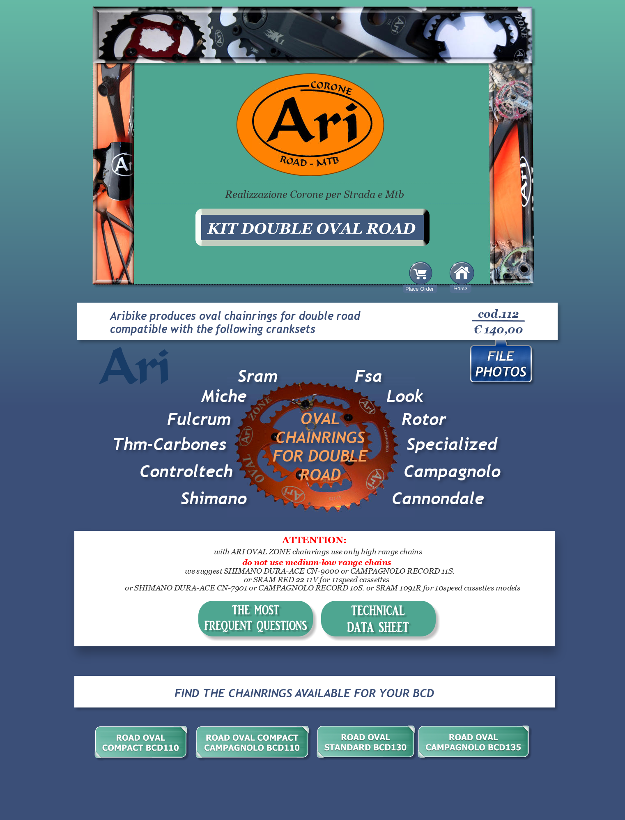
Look (404, 396)
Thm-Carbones (169, 444)
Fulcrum (199, 419)
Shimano (214, 498)
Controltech (189, 471)
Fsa (368, 376)
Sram (258, 376)
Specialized (452, 444)
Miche (224, 396)
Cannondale (438, 498)
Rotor (424, 419)
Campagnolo (452, 471)
